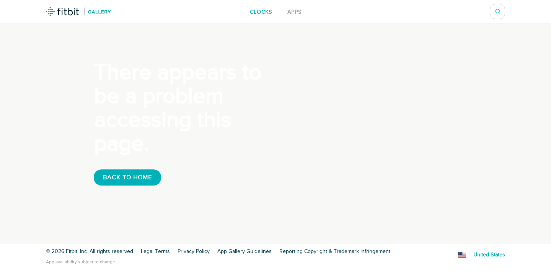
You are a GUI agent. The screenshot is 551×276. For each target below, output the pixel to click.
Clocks (261, 12)
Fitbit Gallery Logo (78, 11)
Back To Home (127, 177)
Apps (294, 12)
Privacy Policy (194, 251)
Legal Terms (155, 251)
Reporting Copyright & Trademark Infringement (334, 251)
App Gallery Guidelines (244, 251)
